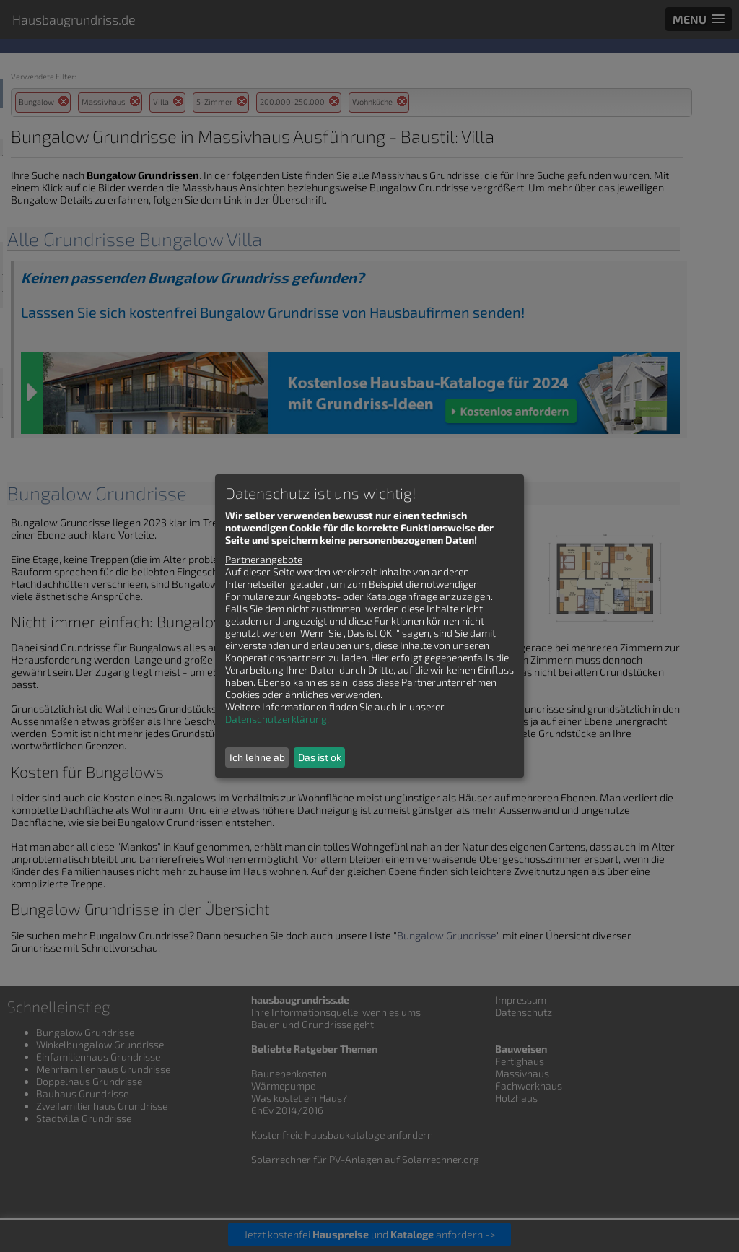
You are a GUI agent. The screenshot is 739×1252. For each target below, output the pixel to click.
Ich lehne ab (257, 757)
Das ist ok (319, 757)
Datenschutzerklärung (276, 719)
